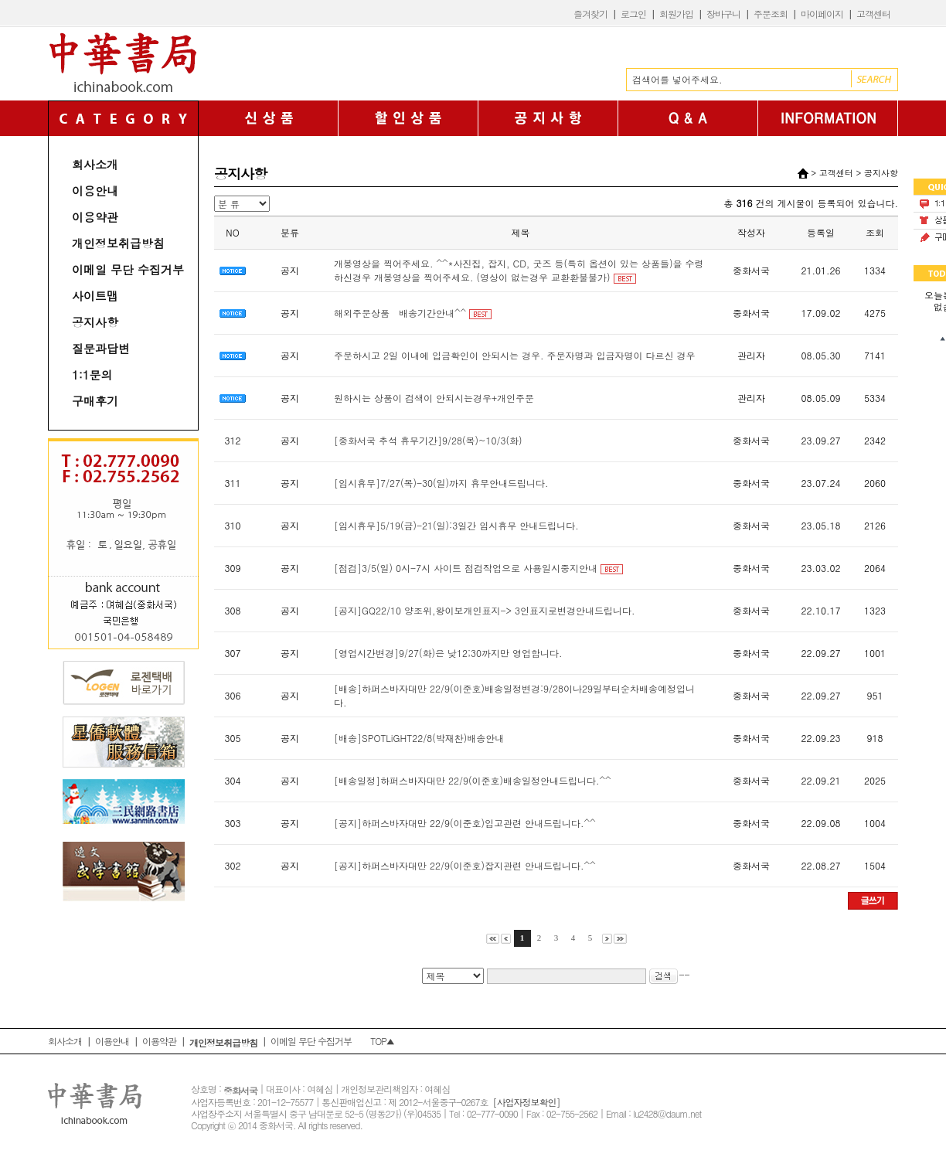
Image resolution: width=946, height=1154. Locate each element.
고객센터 (873, 13)
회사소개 (95, 164)
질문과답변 (101, 348)
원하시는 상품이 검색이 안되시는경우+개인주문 (434, 397)
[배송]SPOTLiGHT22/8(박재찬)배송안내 (419, 737)
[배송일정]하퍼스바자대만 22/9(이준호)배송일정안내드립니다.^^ (472, 780)
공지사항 (95, 322)
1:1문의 (92, 374)
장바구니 (723, 13)
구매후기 (95, 401)
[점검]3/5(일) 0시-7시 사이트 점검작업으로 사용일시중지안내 (465, 567)
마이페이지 (822, 13)
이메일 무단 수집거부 (128, 269)
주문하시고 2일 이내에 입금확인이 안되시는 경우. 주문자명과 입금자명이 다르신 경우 (515, 355)
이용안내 (95, 190)
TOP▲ (382, 1040)
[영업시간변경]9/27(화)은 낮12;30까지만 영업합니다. (448, 652)
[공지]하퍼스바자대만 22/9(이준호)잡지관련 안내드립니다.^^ (465, 865)
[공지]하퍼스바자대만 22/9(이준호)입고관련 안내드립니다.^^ (465, 822)
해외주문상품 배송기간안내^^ (400, 312)
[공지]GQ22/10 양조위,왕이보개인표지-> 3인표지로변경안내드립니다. (484, 610)
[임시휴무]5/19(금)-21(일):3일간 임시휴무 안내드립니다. (456, 525)
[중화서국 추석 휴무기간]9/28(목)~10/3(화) (428, 440)
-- (669, 974)
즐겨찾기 (590, 13)
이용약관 (95, 217)
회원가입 (676, 13)
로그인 (633, 13)
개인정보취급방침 (118, 243)
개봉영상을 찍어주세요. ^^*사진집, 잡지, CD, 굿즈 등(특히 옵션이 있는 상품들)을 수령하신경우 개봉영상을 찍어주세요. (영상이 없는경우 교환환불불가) (518, 270)
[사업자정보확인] (526, 1101)
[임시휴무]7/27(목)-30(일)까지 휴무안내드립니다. (441, 482)
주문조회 (771, 13)
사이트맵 (95, 296)
